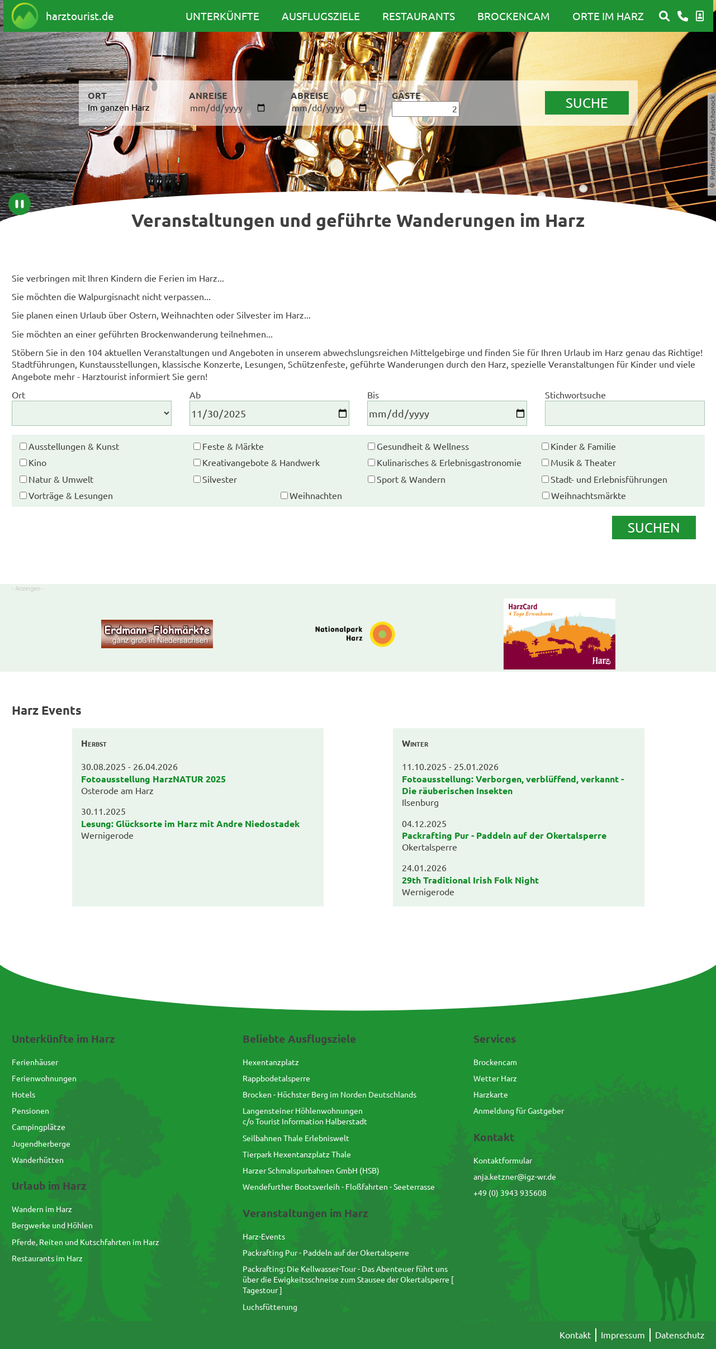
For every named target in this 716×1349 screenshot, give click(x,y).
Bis (373, 394)
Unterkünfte (222, 15)
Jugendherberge (41, 1143)
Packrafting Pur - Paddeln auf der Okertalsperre (326, 1252)
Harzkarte (490, 1094)
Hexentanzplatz (271, 1062)
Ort (18, 394)
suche (587, 102)
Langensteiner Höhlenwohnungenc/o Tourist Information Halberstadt (305, 1115)
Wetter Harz (495, 1078)
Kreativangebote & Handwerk (261, 462)
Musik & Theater (583, 462)
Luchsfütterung (270, 1307)
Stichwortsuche (575, 394)
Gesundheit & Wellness (423, 446)
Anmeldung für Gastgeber (518, 1110)
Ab (195, 394)
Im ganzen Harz (119, 106)
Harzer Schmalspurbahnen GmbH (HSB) (311, 1170)
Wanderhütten (38, 1160)
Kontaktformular (502, 1160)
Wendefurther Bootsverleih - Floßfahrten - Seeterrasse (339, 1186)
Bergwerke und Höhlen (52, 1225)
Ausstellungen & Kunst (74, 446)
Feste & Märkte (233, 446)
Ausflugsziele (321, 15)
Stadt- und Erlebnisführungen (609, 478)
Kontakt (575, 1334)
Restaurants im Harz (47, 1258)
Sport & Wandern (411, 478)
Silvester (219, 478)
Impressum (623, 1334)
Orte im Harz (608, 15)
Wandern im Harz (42, 1209)
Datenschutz (680, 1334)
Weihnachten (316, 495)
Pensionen (30, 1110)
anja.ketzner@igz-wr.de (514, 1176)
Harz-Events (264, 1236)
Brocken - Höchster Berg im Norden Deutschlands (329, 1094)
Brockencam (513, 15)
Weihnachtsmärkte (588, 495)
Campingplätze (38, 1127)
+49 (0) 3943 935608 (510, 1193)
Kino (37, 462)
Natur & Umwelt (61, 478)
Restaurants (418, 15)
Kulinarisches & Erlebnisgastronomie (449, 462)
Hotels (23, 1094)
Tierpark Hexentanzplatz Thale (297, 1154)
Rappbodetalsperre (276, 1078)
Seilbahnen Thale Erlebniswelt (296, 1138)
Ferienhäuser (35, 1062)
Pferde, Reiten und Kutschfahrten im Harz (85, 1242)
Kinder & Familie (583, 446)
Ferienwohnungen (44, 1078)
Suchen (654, 527)
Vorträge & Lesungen (71, 495)
